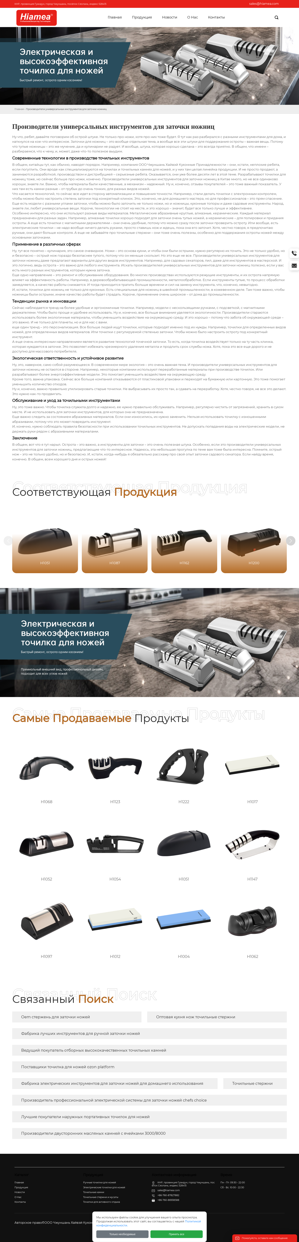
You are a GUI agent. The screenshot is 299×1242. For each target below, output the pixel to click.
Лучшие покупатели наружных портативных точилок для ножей (85, 1117)
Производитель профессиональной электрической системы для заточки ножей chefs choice (114, 1100)
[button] (291, 541)
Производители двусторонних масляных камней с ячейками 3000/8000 (93, 1133)
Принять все (176, 1234)
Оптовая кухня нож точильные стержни (195, 1017)
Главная (19, 109)
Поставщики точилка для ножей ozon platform (67, 1067)
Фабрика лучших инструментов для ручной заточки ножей (80, 1033)
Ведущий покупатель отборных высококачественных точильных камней (93, 1050)
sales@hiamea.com (264, 4)
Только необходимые (122, 1234)
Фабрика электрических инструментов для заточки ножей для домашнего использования (112, 1083)
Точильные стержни (252, 1083)
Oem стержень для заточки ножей (55, 1017)
